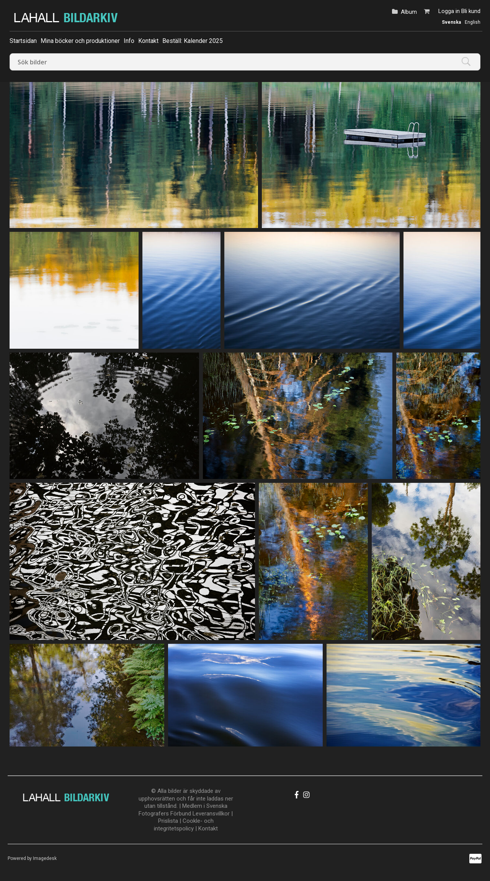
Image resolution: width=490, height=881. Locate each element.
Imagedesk (45, 858)
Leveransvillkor (211, 813)
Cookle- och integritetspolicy (184, 824)
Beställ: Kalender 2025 (192, 40)
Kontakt (148, 40)
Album (409, 11)
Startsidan (23, 40)
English (472, 22)
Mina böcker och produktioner (80, 40)
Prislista (168, 820)
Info (129, 40)
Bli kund (470, 11)
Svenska (451, 22)
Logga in (449, 11)
